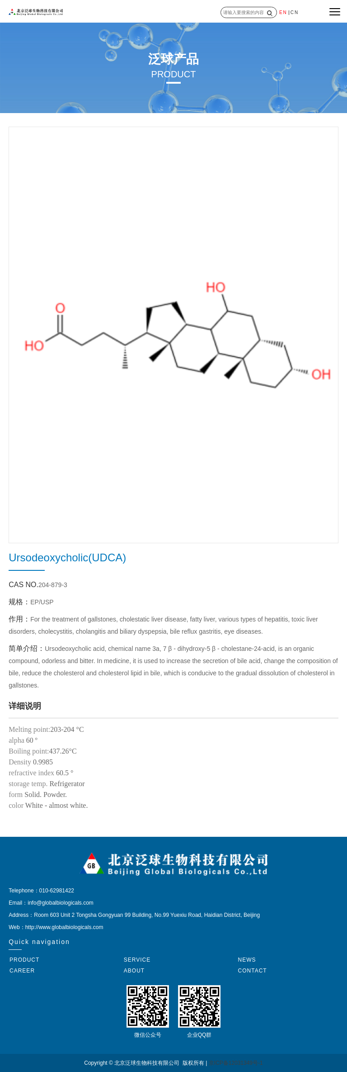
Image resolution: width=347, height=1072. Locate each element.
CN (295, 12)
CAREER (22, 971)
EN (283, 12)
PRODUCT (24, 960)
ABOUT (134, 971)
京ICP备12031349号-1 (236, 1063)
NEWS (247, 960)
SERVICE (137, 960)
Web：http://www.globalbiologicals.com (56, 927)
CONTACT (252, 971)
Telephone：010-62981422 (41, 890)
